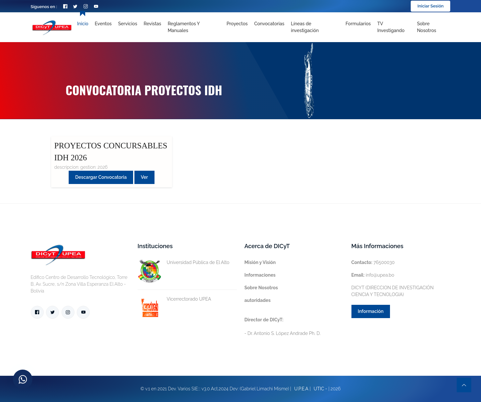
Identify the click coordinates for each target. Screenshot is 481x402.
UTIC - (320, 388)
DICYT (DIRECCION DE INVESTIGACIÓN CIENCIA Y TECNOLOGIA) (392, 291)
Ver (144, 177)
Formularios (358, 23)
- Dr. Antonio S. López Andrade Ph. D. (283, 326)
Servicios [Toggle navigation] (127, 23)
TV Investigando (391, 27)
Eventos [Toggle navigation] (103, 23)
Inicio (82, 23)
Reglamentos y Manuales (184, 27)
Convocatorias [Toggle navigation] (269, 23)
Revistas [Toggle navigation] (152, 23)
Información (371, 311)
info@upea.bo (373, 275)
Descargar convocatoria (101, 177)
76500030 (373, 262)
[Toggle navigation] (315, 27)
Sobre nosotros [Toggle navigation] (426, 27)
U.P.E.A (301, 388)
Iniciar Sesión (431, 6)
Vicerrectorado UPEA (174, 299)
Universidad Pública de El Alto (184, 262)
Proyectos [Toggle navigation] (236, 23)
